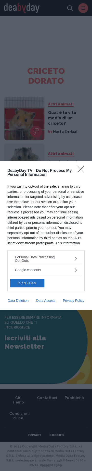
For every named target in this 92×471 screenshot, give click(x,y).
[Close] (82, 171)
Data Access (45, 301)
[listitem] (46, 258)
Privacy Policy (73, 301)
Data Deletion (18, 301)
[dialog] (46, 235)
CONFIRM (27, 283)
